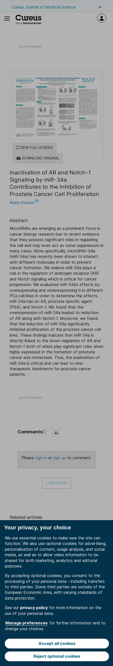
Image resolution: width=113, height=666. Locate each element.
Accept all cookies (57, 643)
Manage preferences (26, 622)
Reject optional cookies (56, 656)
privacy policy (34, 607)
